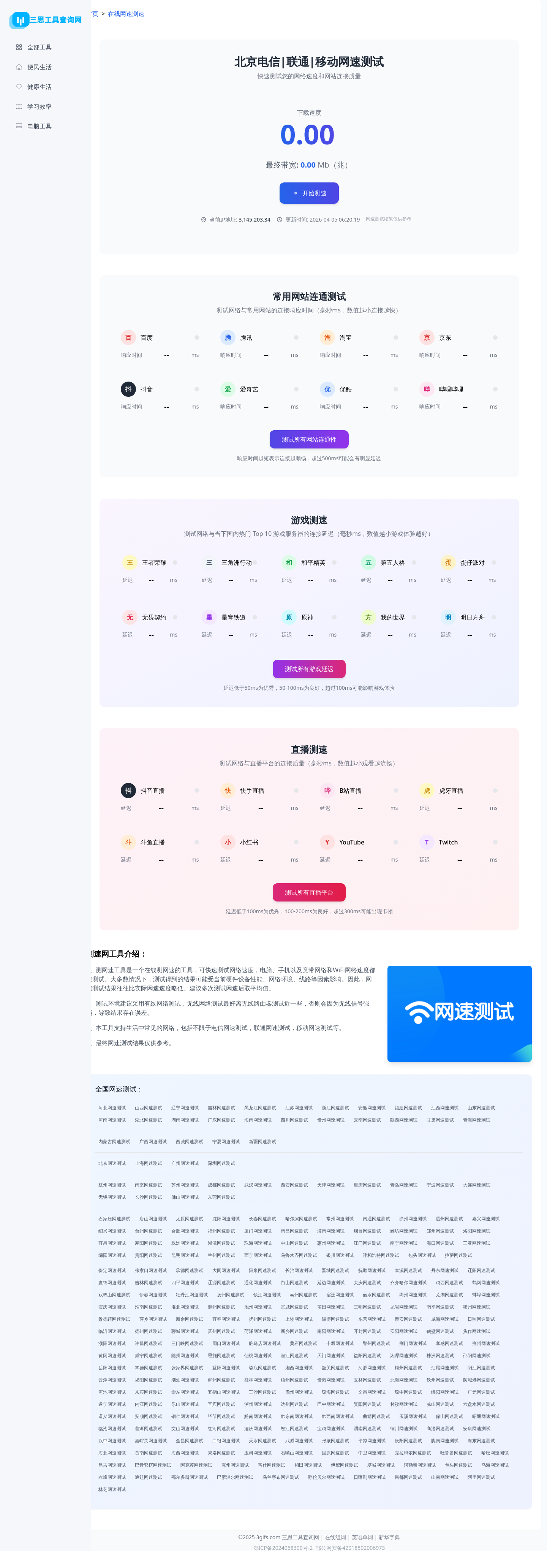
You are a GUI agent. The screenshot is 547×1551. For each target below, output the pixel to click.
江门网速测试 (387, 1240)
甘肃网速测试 (460, 1117)
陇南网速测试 (465, 1438)
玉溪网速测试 (433, 1414)
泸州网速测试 (278, 1402)
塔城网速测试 (437, 1462)
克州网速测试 (291, 1462)
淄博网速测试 (355, 1316)
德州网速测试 (168, 1329)
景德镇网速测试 (134, 1316)
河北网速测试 (132, 1105)
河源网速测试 (392, 1365)
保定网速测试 (132, 1268)
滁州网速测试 (241, 1304)
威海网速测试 (465, 1316)
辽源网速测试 (241, 1280)
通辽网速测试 (241, 1475)
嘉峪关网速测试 (171, 1438)
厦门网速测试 (278, 1228)
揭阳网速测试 (168, 1377)
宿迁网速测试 (360, 1292)
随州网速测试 (205, 1353)
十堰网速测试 (360, 1341)
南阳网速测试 (351, 1329)
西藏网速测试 (209, 1139)
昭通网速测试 (506, 1414)
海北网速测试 (132, 1450)
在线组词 (335, 1534)
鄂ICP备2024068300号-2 (283, 1545)
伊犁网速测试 (401, 1462)
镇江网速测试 (287, 1292)
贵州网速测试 (351, 1117)
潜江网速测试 (314, 1353)
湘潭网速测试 (241, 1240)
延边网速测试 (351, 1280)
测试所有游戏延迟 (319, 672)
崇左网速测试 (205, 1389)
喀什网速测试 (328, 1462)
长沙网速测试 (168, 1194)
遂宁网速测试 (132, 1402)
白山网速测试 (314, 1280)
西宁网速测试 (278, 1253)
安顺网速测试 (168, 1414)
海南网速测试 (278, 1117)
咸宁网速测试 (168, 1353)
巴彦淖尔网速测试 (328, 1475)
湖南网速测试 (205, 1117)
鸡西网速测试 (469, 1280)
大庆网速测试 (387, 1280)
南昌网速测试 (314, 1228)
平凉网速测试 (392, 1438)
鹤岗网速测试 (506, 1280)
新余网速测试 (209, 1316)
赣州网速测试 (497, 1304)
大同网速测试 (246, 1268)
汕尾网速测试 (465, 1365)
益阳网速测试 (387, 1353)
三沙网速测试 (282, 1389)
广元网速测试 (501, 1389)
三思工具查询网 (300, 1534)
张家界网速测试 (207, 1365)
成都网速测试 (241, 1182)
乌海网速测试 (168, 1475)
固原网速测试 (355, 1450)
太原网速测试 (209, 1216)
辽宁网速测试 (205, 1105)
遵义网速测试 (132, 1414)
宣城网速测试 (314, 1304)
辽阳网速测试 (501, 1268)
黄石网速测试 (323, 1341)
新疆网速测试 (282, 1139)
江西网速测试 (465, 1105)
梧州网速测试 (314, 1377)
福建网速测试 (428, 1105)
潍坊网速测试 (424, 1228)
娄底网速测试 (282, 1365)
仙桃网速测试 (278, 1353)
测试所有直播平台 (319, 895)
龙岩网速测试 (424, 1304)
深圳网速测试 (241, 1161)
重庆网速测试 (387, 1182)
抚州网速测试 (282, 1316)
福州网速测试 (241, 1228)
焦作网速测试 (497, 1329)
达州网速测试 (314, 1402)
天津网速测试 (351, 1182)
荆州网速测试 (506, 1341)
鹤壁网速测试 (460, 1329)
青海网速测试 (497, 1117)
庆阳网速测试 (428, 1438)
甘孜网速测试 (424, 1402)
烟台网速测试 (387, 1228)
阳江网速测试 (501, 1365)
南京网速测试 (168, 1182)
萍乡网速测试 (173, 1316)
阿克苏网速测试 (253, 1462)
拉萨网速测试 (478, 1253)
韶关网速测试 (355, 1365)
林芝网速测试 (205, 1487)
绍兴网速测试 (132, 1228)
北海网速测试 (424, 1377)
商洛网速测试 (460, 1426)
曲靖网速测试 (396, 1414)
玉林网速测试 (387, 1377)
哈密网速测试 (132, 1462)
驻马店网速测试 (285, 1341)
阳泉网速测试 (282, 1268)
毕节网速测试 (241, 1414)
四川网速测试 (314, 1117)
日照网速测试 (501, 1316)
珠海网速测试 (278, 1240)
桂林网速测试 (278, 1377)
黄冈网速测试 (132, 1353)
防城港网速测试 (499, 1377)
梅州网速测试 (428, 1365)
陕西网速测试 (424, 1117)
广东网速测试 (241, 1117)
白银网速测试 (246, 1438)
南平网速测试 (460, 1304)
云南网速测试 (387, 1117)
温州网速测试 (469, 1216)
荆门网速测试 (433, 1341)
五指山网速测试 (244, 1389)
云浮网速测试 (132, 1377)
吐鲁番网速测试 (476, 1450)
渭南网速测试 (387, 1426)
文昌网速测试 (392, 1389)
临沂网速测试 (132, 1329)
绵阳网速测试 (132, 1253)
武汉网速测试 (278, 1182)
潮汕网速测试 (205, 1377)
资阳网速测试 (387, 1402)
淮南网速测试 (168, 1304)
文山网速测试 (205, 1426)
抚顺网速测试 (392, 1268)
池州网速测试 (278, 1304)
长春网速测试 (282, 1216)
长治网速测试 (319, 1268)
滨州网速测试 (241, 1329)
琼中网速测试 (428, 1389)
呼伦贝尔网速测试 (419, 1475)
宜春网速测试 (246, 1316)
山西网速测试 (168, 1105)
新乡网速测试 (314, 1329)
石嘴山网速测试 (317, 1450)
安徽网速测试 (392, 1105)
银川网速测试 (360, 1253)
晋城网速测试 (355, 1268)
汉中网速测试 (132, 1438)
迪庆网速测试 (278, 1426)
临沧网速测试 (132, 1426)
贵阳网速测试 (168, 1253)
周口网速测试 (246, 1341)
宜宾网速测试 (241, 1402)
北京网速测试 (132, 1161)
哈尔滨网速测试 (321, 1216)
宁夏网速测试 (246, 1139)
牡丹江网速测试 (212, 1292)
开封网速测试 (387, 1329)
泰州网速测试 (323, 1292)
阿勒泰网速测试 (476, 1462)
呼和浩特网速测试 (401, 1253)
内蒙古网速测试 (134, 1139)
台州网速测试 (168, 1228)
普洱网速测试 (168, 1426)
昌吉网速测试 (168, 1462)
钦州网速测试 (460, 1377)
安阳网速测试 (424, 1329)
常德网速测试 (168, 1365)
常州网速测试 (360, 1216)
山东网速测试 (501, 1105)
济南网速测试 (351, 1228)
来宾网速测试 (168, 1389)
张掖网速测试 (355, 1438)
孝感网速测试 (469, 1341)
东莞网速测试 (241, 1194)
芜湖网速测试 (469, 1292)
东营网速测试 (392, 1316)
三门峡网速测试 (207, 1341)
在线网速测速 (146, 14)
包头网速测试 (442, 1253)
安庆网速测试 (132, 1304)
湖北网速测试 (168, 1117)
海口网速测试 (460, 1240)
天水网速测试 (282, 1438)
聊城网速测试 (205, 1329)
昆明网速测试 (205, 1253)
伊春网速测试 (173, 1292)
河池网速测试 (132, 1389)
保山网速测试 (469, 1414)
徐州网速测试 (433, 1216)
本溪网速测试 (428, 1268)
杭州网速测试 (132, 1182)
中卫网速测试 (392, 1450)
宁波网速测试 (460, 1182)
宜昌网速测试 (132, 1240)
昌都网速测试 (501, 1475)
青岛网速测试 (424, 1182)
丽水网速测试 (396, 1292)
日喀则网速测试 (463, 1475)
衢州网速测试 (433, 1292)
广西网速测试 (173, 1139)
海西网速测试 (205, 1450)
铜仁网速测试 (205, 1414)
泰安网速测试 (428, 1316)
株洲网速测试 (205, 1240)
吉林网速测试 (241, 1105)
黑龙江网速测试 (280, 1105)
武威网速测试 (319, 1438)
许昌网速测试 (168, 1341)
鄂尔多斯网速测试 (282, 1475)
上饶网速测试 (319, 1316)
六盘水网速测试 (499, 1402)
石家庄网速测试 (134, 1216)
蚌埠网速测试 (506, 1292)
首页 (112, 14)
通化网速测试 (278, 1280)
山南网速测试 (132, 1487)
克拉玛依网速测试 (433, 1450)
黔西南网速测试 (358, 1414)
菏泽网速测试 (278, 1329)
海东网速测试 (501, 1438)
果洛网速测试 (241, 1450)
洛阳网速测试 (497, 1228)
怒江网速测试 (314, 1426)
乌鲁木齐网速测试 (319, 1253)
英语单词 (362, 1534)
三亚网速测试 (497, 1240)
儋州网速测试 (319, 1389)
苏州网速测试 (205, 1182)
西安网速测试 (314, 1182)
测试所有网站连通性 (319, 439)
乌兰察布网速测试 (374, 1475)
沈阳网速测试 (246, 1216)
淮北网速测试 (205, 1304)
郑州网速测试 (460, 1228)
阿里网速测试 (168, 1487)
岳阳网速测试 (132, 1365)
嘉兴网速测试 (506, 1216)
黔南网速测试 (278, 1414)
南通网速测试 (396, 1216)
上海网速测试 (168, 1161)
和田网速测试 (364, 1462)
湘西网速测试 (319, 1365)
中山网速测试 (314, 1240)
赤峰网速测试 (205, 1475)
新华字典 (389, 1534)
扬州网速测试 (250, 1292)
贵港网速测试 (351, 1377)
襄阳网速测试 (168, 1240)
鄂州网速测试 (396, 1341)
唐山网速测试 (173, 1216)
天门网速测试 (351, 1353)
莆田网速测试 (351, 1304)
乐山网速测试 (205, 1402)
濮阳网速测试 (132, 1341)
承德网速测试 (209, 1268)
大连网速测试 (497, 1182)
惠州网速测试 (351, 1240)
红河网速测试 (241, 1426)
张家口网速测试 (171, 1268)
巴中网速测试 (351, 1402)
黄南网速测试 (168, 1450)
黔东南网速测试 (317, 1414)
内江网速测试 (168, 1402)
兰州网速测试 (241, 1253)
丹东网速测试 (465, 1268)
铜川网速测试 (424, 1426)
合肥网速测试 (205, 1228)
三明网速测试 (387, 1304)
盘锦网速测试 (132, 1280)
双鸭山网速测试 (134, 1292)
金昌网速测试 (209, 1438)
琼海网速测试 (355, 1389)
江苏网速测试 (319, 1105)
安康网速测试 (497, 1426)
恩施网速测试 (241, 1353)
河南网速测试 (132, 1117)
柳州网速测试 (241, 1377)
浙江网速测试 (355, 1105)
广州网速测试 (205, 1161)
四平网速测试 (205, 1280)
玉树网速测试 (278, 1450)
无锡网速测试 (132, 1194)
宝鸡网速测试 (351, 1426)
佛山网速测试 (205, 1194)
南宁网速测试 (424, 1240)
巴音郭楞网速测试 (209, 1462)
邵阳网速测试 (497, 1353)
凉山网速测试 (460, 1402)
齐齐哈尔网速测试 (428, 1280)
